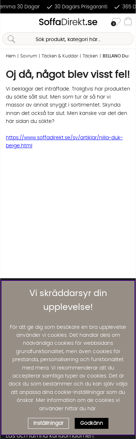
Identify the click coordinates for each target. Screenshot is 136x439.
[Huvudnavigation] (8, 22)
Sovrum (28, 56)
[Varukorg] (128, 22)
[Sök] (67, 38)
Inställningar (48, 423)
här (91, 408)
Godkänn (91, 423)
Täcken (90, 56)
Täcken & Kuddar (60, 56)
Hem (11, 56)
